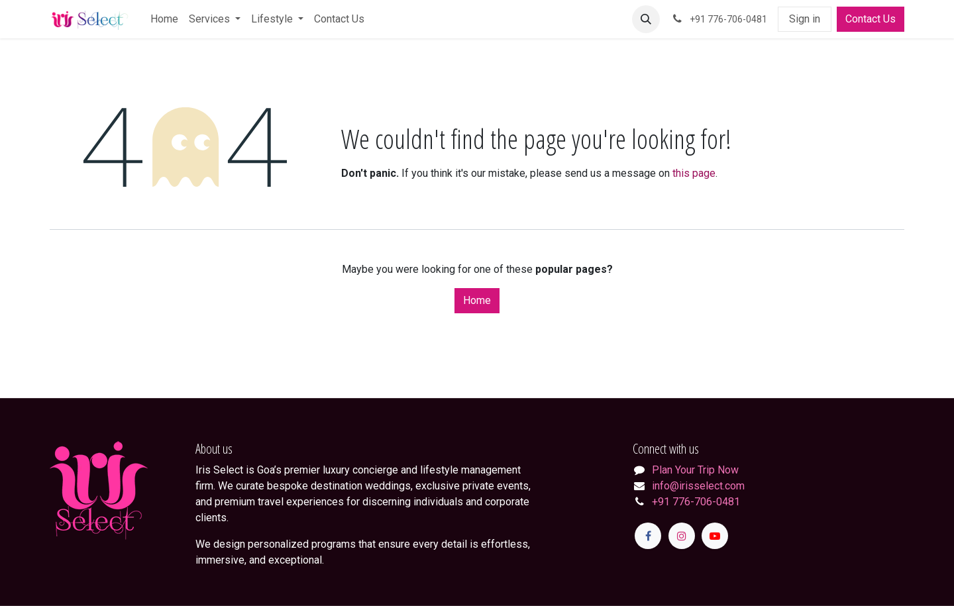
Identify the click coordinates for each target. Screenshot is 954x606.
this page (694, 173)
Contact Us (870, 19)
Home (477, 300)
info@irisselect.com (698, 486)
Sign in (804, 19)
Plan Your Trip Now (695, 470)
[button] (646, 19)
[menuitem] (164, 19)
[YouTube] (715, 536)
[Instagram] (681, 536)
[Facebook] (648, 536)
